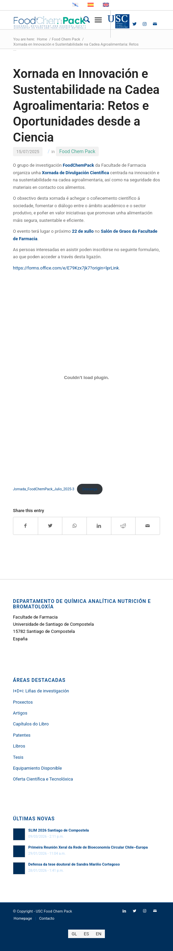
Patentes (21, 735)
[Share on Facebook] (25, 526)
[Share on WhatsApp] (74, 526)
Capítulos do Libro (31, 723)
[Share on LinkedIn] (99, 526)
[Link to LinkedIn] (124, 24)
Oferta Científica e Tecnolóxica (43, 779)
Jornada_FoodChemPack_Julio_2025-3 (43, 489)
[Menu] (98, 20)
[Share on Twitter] (50, 526)
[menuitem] (83, 20)
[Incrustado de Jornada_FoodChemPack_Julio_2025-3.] (86, 377)
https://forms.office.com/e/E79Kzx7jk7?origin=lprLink (66, 267)
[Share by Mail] (148, 526)
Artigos (20, 713)
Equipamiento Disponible (37, 768)
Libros (19, 746)
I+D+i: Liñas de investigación (41, 690)
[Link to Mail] (155, 24)
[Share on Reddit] (123, 526)
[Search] (83, 20)
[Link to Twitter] (134, 24)
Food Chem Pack (77, 151)
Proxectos (23, 702)
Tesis (18, 757)
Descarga (89, 489)
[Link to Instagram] (145, 24)
